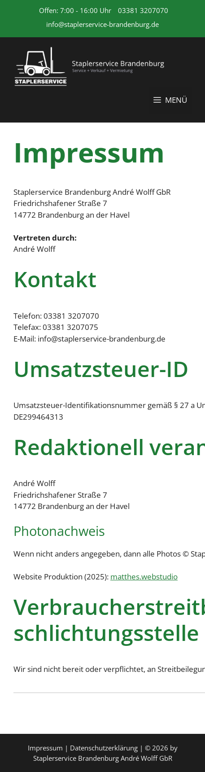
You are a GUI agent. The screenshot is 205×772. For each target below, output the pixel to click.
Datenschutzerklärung (104, 747)
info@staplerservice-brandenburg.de (102, 24)
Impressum (45, 747)
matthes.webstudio (144, 576)
